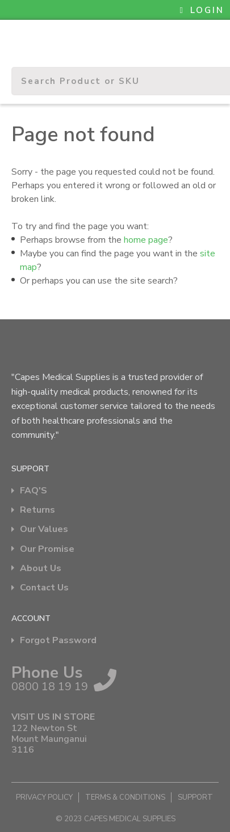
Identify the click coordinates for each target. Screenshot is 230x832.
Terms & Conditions (125, 797)
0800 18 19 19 (49, 687)
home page (146, 240)
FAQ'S (33, 490)
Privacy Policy (44, 797)
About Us (40, 568)
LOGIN (202, 10)
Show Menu (18, 37)
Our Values (44, 529)
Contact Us (44, 587)
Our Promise (47, 549)
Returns (37, 510)
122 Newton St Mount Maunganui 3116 (49, 739)
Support (195, 797)
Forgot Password (58, 640)
